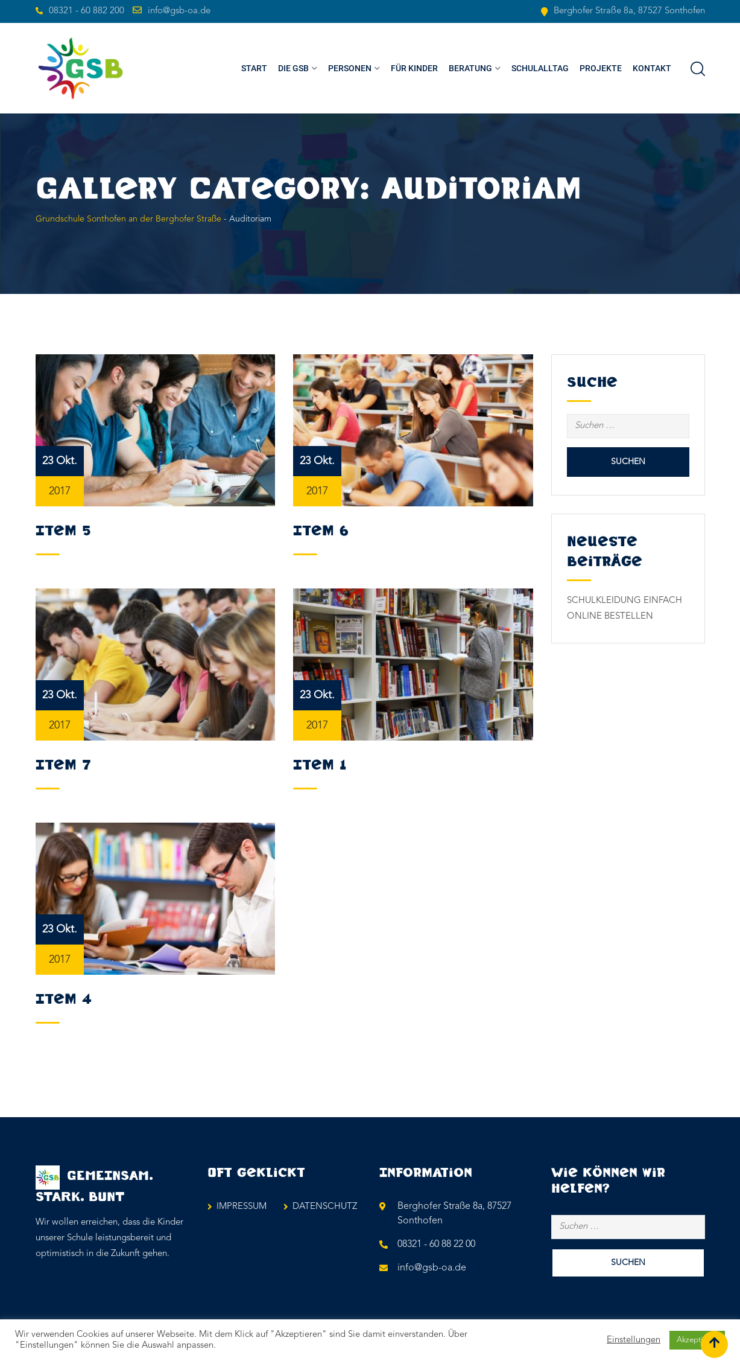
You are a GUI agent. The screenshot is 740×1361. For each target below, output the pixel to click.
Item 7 (63, 765)
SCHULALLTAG (540, 68)
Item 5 (63, 531)
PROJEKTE (601, 68)
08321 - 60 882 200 (86, 11)
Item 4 (64, 999)
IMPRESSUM (242, 1206)
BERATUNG (470, 68)
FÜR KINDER (414, 68)
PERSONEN (350, 68)
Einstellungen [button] (633, 1340)
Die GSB (293, 68)
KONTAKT (652, 68)
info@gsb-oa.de (179, 11)
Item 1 (319, 765)
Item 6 (321, 531)
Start (254, 68)
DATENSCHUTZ (325, 1206)
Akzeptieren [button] (697, 1340)
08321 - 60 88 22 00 (436, 1244)
